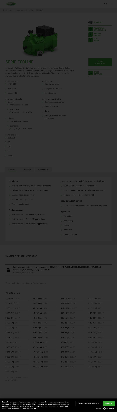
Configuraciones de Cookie (88, 403)
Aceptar (108, 403)
